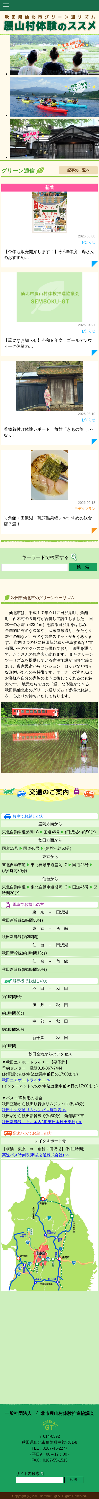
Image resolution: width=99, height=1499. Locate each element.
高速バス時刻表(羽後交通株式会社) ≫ (35, 1155)
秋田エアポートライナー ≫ (26, 1080)
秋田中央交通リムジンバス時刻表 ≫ (34, 1110)
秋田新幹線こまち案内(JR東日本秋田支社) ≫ (42, 1122)
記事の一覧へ (78, 170)
